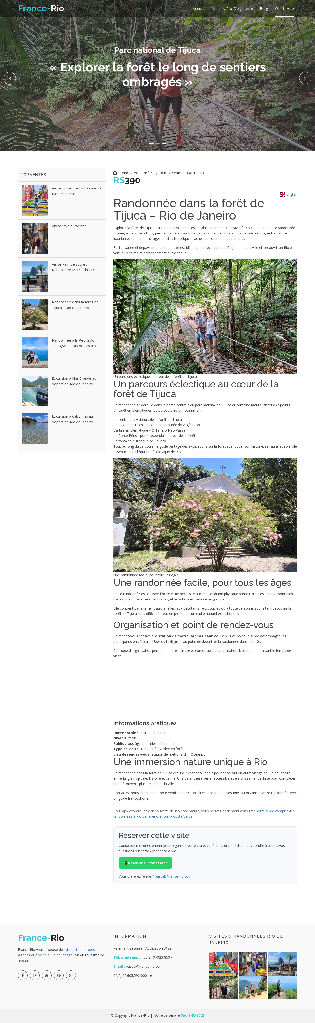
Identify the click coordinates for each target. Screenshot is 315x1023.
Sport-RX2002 (192, 1015)
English (288, 194)
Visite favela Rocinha (69, 225)
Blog (264, 8)
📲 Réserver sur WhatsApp (145, 863)
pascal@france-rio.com (173, 876)
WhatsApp (284, 8)
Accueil (199, 8)
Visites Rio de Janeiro (232, 8)
